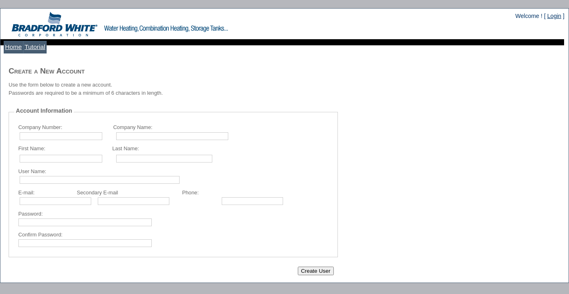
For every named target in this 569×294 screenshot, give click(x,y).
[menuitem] (13, 47)
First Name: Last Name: (78, 148)
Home (13, 46)
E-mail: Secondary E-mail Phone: (108, 192)
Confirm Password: (40, 235)
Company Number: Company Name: (85, 127)
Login (554, 16)
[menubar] (25, 47)
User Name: (32, 171)
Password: (30, 214)
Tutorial (35, 46)
